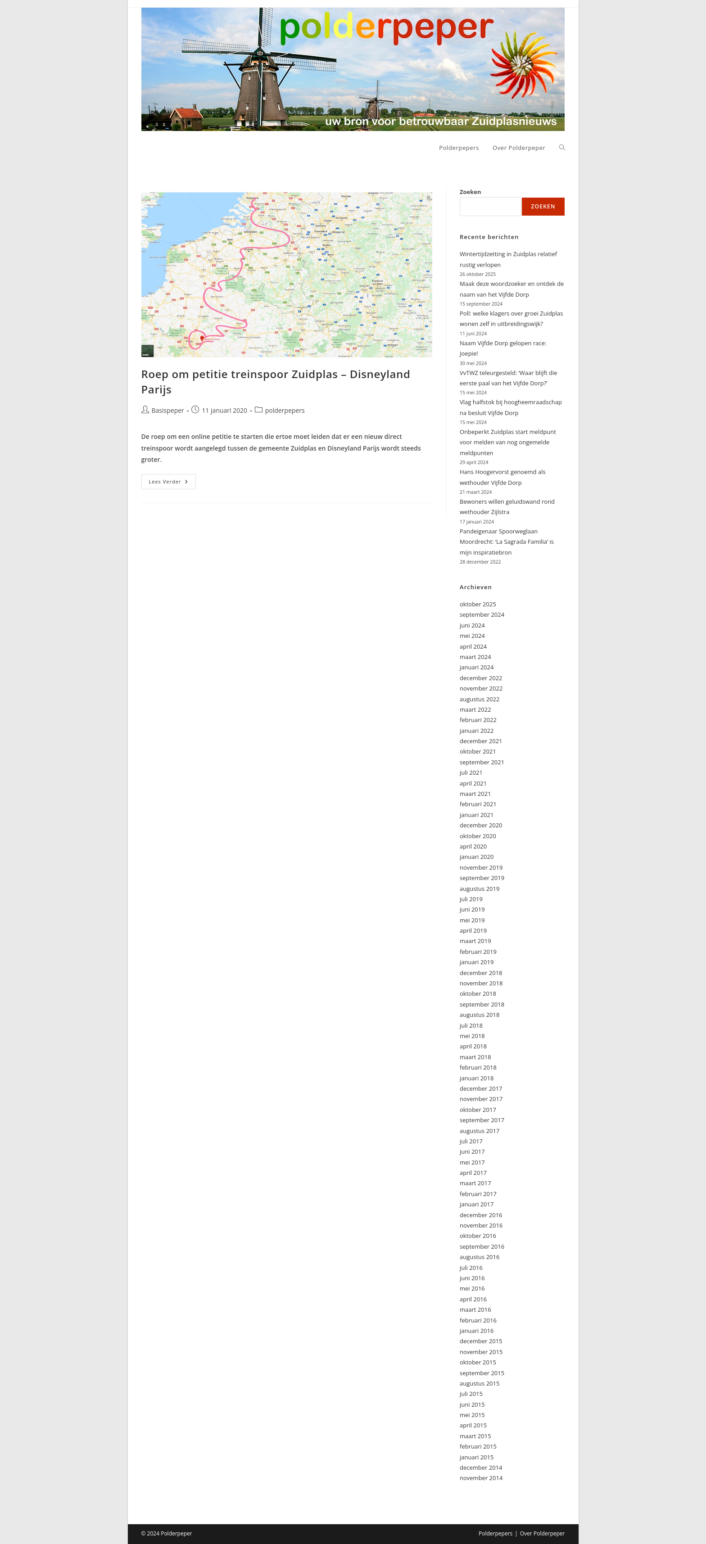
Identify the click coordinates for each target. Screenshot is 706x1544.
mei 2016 (472, 1288)
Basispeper (168, 410)
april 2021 (473, 783)
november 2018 (481, 983)
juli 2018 (471, 1025)
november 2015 (481, 1352)
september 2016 (482, 1246)
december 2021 (481, 741)
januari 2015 (476, 1457)
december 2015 (481, 1341)
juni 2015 (472, 1404)
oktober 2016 (478, 1236)
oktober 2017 (478, 1110)
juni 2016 (472, 1278)
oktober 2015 (478, 1362)
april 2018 (473, 1046)
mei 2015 (472, 1415)
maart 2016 (475, 1309)
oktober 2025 (478, 604)
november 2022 (481, 688)
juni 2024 (472, 625)
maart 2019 (475, 941)
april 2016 (473, 1299)
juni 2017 (472, 1151)
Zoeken (470, 192)
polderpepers (285, 410)
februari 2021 (478, 804)
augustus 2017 (479, 1131)
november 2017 (481, 1099)
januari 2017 (476, 1204)
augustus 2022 (479, 699)
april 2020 (473, 846)
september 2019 (482, 878)
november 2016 (481, 1225)
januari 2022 (476, 731)
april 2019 (473, 930)
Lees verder (172, 483)
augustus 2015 (479, 1383)
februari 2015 (478, 1446)
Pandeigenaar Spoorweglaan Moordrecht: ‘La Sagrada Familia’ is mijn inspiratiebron (507, 541)
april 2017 (473, 1173)
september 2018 (482, 1004)
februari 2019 (478, 952)
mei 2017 (472, 1162)
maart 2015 (475, 1436)
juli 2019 (471, 899)
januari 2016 (476, 1331)
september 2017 (482, 1120)
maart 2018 (475, 1057)
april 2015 (473, 1425)
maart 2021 (475, 794)
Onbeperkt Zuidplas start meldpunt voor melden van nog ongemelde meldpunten (508, 442)
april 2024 (473, 646)
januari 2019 (476, 962)
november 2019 (481, 867)
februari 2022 (478, 720)
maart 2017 (475, 1183)
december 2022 (481, 678)
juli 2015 (471, 1394)
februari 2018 (478, 1067)
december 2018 (481, 973)
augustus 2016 (479, 1257)
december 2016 (481, 1215)
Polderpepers (495, 1533)
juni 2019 (472, 909)
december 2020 (481, 825)
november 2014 (481, 1478)
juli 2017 (471, 1141)
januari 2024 (476, 667)
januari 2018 (476, 1078)
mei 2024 (472, 636)
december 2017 (481, 1088)
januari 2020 (476, 857)
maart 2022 (475, 709)
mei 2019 (472, 920)
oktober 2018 (478, 993)
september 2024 (482, 614)
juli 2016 (471, 1268)
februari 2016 (478, 1320)
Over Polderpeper (542, 1533)
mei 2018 (472, 1036)
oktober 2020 (478, 836)
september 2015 (482, 1373)
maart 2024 (475, 657)
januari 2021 (476, 815)
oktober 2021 (478, 751)
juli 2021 (471, 772)
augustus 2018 (479, 1015)
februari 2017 (478, 1194)
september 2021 (482, 762)
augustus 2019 (479, 889)
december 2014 (481, 1467)
